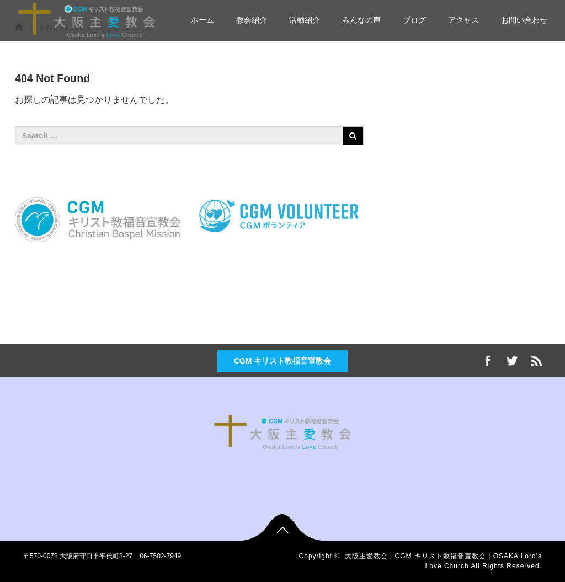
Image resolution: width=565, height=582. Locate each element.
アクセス (463, 19)
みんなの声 (361, 19)
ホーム (202, 19)
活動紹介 (304, 19)
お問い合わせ (524, 19)
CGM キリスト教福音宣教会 (283, 360)
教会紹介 (251, 19)
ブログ (414, 19)
